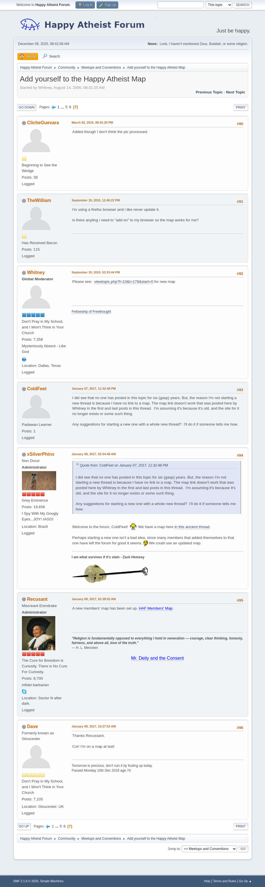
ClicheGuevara (43, 122)
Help (207, 881)
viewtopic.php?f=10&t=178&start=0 (123, 281)
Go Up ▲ (245, 881)
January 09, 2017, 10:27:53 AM (94, 726)
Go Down (27, 107)
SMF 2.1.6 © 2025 (25, 881)
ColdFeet (36, 388)
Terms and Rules (224, 881)
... (63, 107)
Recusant (37, 599)
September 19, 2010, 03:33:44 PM (96, 272)
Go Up (24, 826)
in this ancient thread (191, 527)
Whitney (36, 272)
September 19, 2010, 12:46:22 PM (96, 200)
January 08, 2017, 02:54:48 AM (94, 454)
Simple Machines (52, 881)
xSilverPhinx (40, 454)
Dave (32, 726)
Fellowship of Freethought (91, 312)
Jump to (174, 849)
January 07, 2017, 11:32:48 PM (94, 388)
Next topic (235, 92)
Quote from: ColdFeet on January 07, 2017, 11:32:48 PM (124, 465)
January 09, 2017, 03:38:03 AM (94, 599)
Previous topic (209, 92)
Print (241, 107)
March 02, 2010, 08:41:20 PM (92, 122)
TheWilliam (39, 200)
